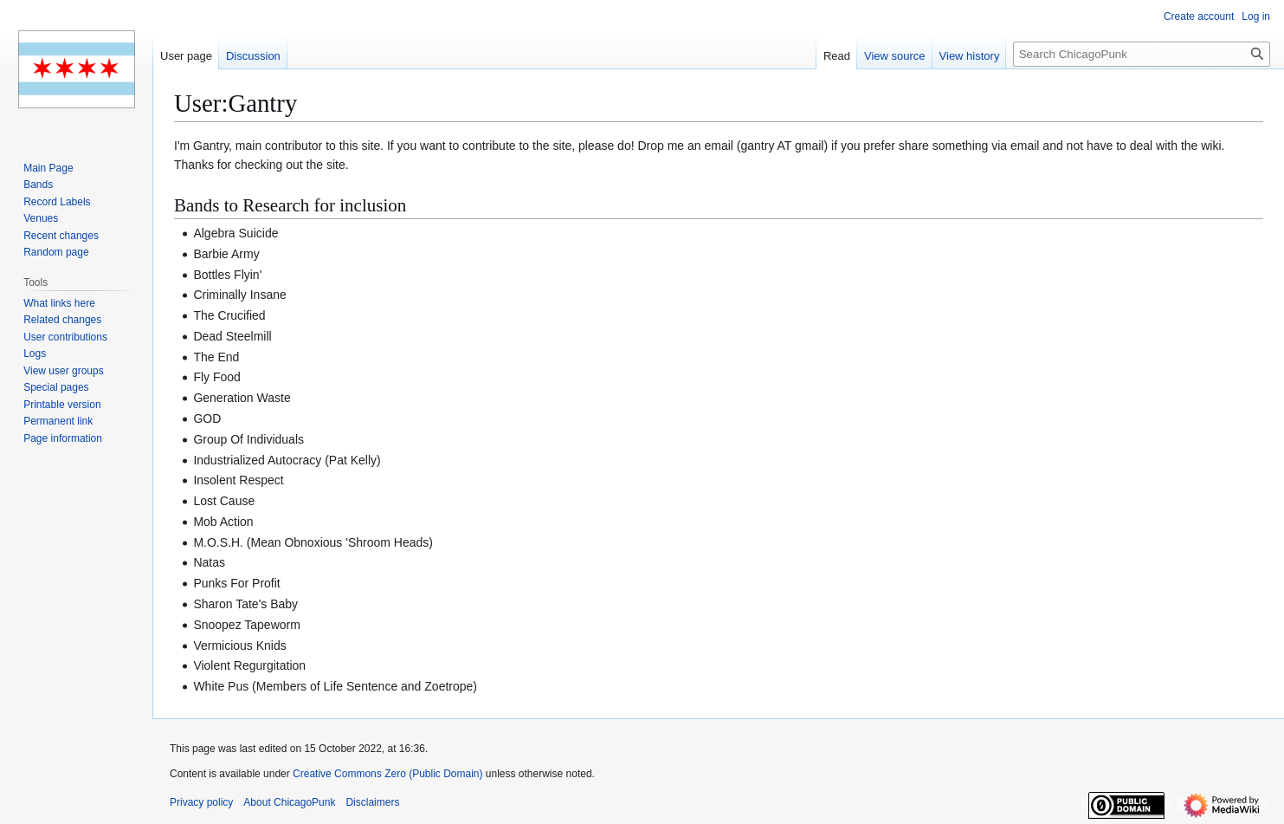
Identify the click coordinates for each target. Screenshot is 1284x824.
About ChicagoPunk (289, 802)
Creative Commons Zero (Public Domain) (387, 774)
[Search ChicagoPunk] (1141, 54)
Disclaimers (372, 802)
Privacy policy (201, 802)
